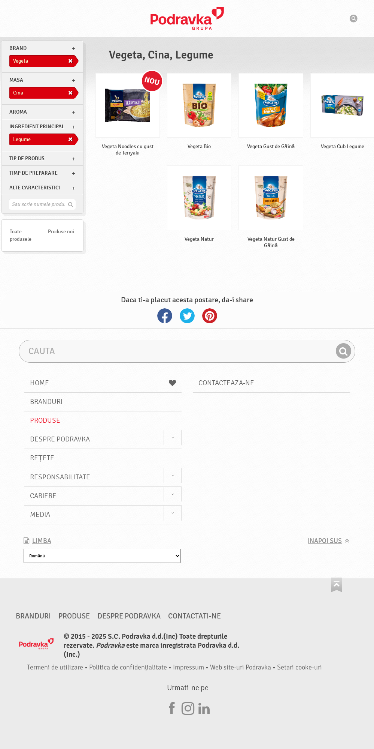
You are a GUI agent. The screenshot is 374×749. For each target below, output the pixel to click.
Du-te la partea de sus (336, 585)
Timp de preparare (33, 173)
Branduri (46, 402)
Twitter (187, 315)
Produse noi (61, 231)
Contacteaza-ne (226, 383)
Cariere (43, 496)
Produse (45, 420)
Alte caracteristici (34, 188)
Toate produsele (20, 235)
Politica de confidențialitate (128, 667)
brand (18, 48)
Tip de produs (27, 158)
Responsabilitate (60, 477)
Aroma (18, 112)
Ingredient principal (36, 126)
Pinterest (209, 315)
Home (103, 383)
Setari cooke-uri (299, 667)
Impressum (188, 667)
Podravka (187, 18)
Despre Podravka (60, 439)
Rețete (42, 458)
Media (40, 514)
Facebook (164, 315)
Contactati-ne (194, 616)
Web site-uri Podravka (240, 667)
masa (16, 80)
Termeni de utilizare (55, 667)
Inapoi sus (325, 541)
